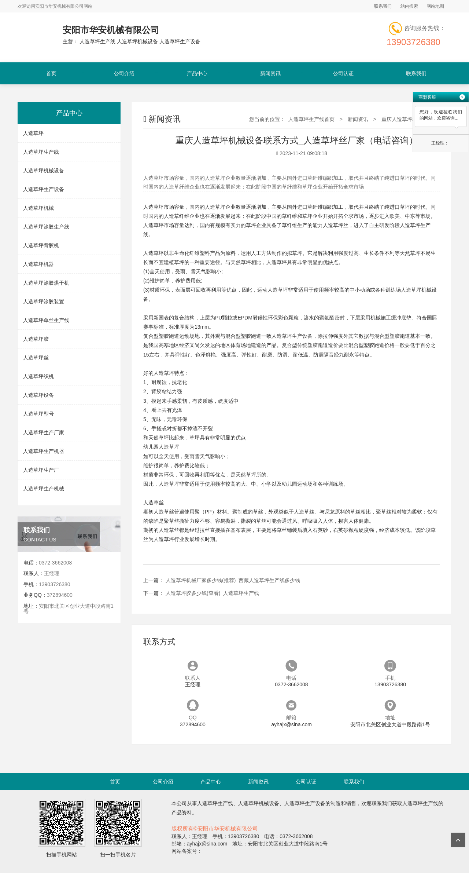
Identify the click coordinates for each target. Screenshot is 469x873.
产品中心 (197, 73)
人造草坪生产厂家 (43, 432)
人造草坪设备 (38, 395)
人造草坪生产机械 (43, 489)
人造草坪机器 (38, 264)
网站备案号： (186, 851)
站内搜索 (409, 6)
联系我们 (383, 6)
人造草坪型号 (38, 414)
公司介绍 (124, 73)
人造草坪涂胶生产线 (46, 227)
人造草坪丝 (36, 358)
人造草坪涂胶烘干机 (46, 283)
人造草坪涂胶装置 (43, 301)
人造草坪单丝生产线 (46, 320)
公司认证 (343, 73)
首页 (51, 73)
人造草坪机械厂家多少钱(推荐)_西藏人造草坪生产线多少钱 (233, 580)
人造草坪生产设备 (43, 189)
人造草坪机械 (38, 208)
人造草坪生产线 (41, 152)
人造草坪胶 (36, 339)
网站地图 (435, 6)
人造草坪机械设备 (43, 170)
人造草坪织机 (38, 376)
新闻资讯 (270, 73)
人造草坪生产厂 (41, 470)
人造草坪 (33, 133)
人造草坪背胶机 (41, 245)
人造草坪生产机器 (43, 451)
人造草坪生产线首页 (311, 119)
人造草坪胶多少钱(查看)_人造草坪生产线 (212, 593)
